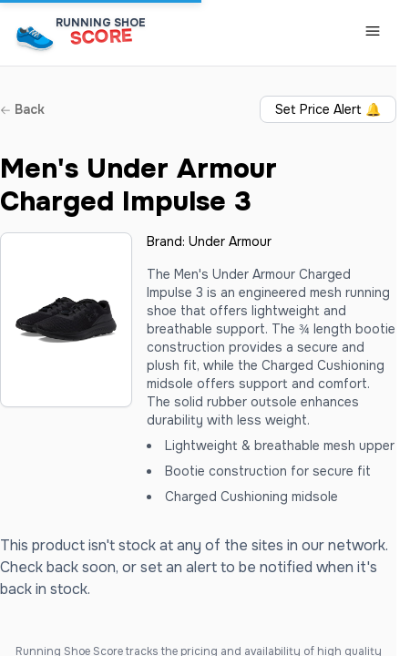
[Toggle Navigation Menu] (373, 31)
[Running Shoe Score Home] (35, 37)
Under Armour (230, 241)
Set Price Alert (328, 109)
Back (22, 109)
